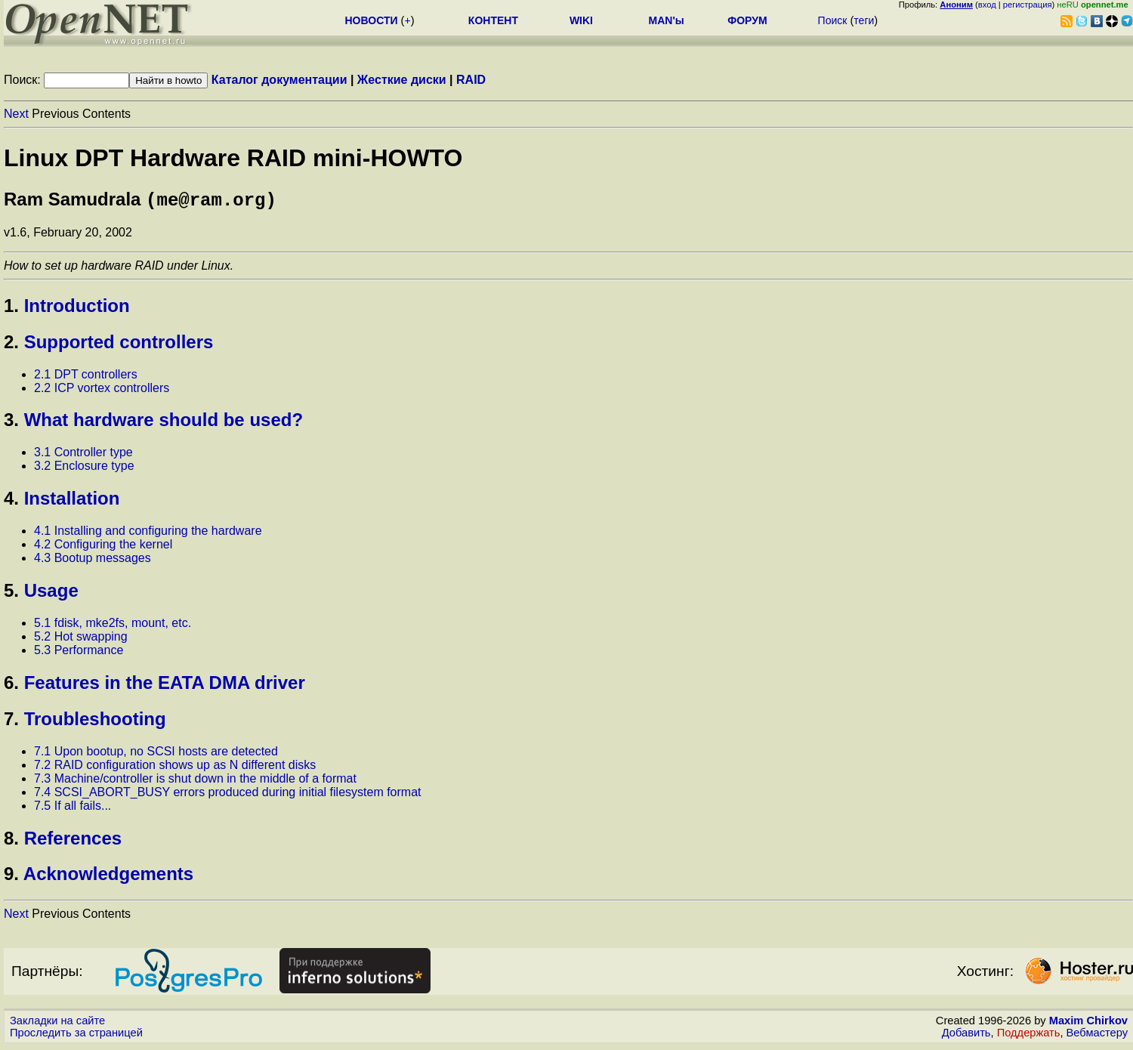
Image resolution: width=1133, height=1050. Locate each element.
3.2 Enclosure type (84, 468)
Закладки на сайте (57, 1024)
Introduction (77, 308)
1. (11, 308)
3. (11, 422)
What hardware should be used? (163, 422)
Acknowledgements (108, 876)
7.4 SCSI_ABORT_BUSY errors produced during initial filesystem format (227, 795)
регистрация (1027, 4)
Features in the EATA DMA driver (164, 685)
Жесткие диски (401, 79)
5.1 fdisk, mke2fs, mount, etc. (112, 625)
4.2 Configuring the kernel (103, 547)
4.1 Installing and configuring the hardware (148, 533)
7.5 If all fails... (72, 808)
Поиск (832, 20)
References (73, 841)
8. (11, 841)
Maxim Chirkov (1088, 1024)
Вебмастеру (1097, 1036)
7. (11, 722)
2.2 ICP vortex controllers (101, 390)
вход (987, 4)
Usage (51, 593)
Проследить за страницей (76, 1036)
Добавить (966, 1036)
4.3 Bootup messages (92, 560)
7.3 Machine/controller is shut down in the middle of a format (195, 781)
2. (11, 345)
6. (11, 685)
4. (11, 501)
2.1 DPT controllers (85, 377)
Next (16, 113)
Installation (72, 501)
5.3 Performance (78, 653)
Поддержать (1028, 1036)
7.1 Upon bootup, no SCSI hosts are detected (156, 754)
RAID (471, 79)
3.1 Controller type (83, 455)
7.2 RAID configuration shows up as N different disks (175, 767)
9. (11, 876)
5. (11, 593)
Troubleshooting (95, 722)
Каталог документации (279, 79)
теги (864, 20)
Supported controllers (119, 345)
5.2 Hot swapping (81, 639)
